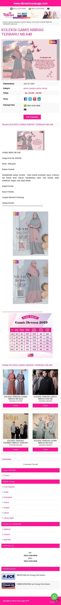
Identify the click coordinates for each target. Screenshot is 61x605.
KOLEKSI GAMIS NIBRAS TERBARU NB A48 (22, 32)
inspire (6, 508)
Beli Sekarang (32, 117)
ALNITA (7, 534)
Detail (15, 405)
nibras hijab (9, 518)
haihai (6, 502)
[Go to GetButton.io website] (54, 602)
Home (5, 22)
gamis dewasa (14, 22)
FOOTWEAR (9, 487)
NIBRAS (7, 529)
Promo (6, 475)
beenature (8, 497)
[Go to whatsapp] (54, 596)
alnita (6, 492)
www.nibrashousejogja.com (30, 3)
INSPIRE (7, 540)
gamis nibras (26, 22)
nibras (6, 513)
